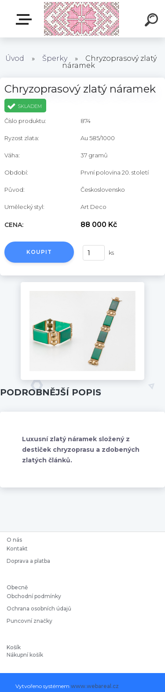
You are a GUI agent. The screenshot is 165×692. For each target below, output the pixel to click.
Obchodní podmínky (34, 596)
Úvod (14, 58)
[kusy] (94, 252)
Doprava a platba (28, 561)
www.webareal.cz (95, 686)
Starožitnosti (25, 19)
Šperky (54, 58)
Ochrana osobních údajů (39, 608)
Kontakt (18, 548)
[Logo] (81, 19)
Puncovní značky (29, 621)
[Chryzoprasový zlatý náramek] (82, 285)
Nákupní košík (25, 655)
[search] (153, 21)
